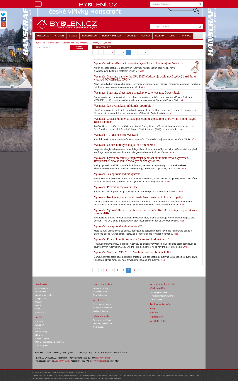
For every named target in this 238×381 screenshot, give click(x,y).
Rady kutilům (98, 327)
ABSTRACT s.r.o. (62, 361)
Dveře (38, 305)
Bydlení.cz (40, 43)
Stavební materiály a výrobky (75, 43)
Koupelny (39, 325)
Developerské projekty (103, 304)
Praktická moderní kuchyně (163, 296)
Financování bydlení (102, 284)
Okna (37, 309)
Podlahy (95, 43)
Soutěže (154, 312)
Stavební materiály (43, 295)
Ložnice (38, 328)
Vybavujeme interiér (159, 292)
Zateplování (40, 298)
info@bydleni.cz (103, 358)
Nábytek (39, 335)
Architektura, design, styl (162, 284)
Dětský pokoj (41, 332)
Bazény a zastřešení (102, 320)
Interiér (38, 317)
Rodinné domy (41, 288)
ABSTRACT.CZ (158, 321)
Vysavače (107, 43)
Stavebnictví (53, 43)
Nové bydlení (99, 300)
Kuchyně (39, 321)
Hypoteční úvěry (100, 291)
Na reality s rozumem (102, 308)
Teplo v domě (156, 299)
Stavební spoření (100, 295)
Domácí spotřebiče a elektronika (49, 342)
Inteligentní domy (100, 311)
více (142, 71)
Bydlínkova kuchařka (160, 304)
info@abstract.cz (100, 361)
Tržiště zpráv (156, 317)
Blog (152, 308)
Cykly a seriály (157, 288)
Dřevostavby (40, 291)
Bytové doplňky (42, 338)
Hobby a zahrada (100, 316)
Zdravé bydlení (41, 345)
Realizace (39, 312)
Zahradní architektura (102, 324)
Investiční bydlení (100, 288)
